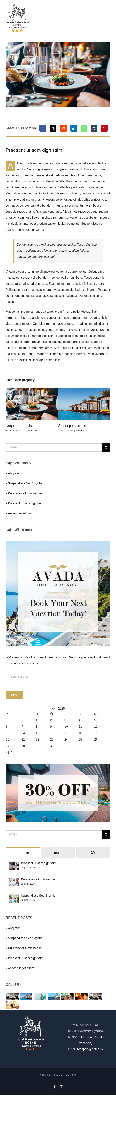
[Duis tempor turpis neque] (14, 880)
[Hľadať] (106, 447)
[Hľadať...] (54, 447)
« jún (9, 752)
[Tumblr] (94, 128)
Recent (58, 853)
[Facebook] (43, 128)
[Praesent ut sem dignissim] (14, 864)
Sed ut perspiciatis (72, 426)
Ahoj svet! (14, 473)
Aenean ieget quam (21, 513)
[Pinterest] (104, 128)
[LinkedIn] (74, 128)
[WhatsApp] (84, 128)
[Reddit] (63, 128)
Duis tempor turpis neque (25, 493)
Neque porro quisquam (23, 426)
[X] (53, 128)
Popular (23, 853)
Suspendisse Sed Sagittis (25, 483)
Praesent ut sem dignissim (25, 503)
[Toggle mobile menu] (108, 12)
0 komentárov (31, 430)
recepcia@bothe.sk (90, 1049)
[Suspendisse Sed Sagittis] (14, 897)
